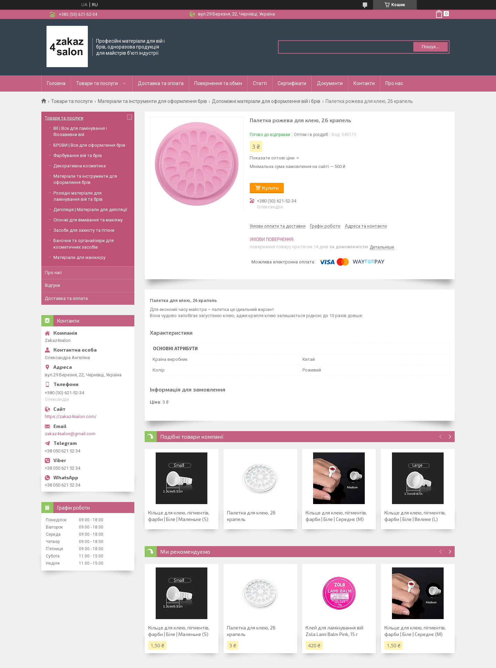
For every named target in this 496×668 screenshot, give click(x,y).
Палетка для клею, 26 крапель (251, 516)
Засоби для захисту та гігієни (83, 230)
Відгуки (52, 285)
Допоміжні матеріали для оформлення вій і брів (266, 101)
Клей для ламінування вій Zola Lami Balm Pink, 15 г (334, 631)
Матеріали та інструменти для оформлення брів (152, 101)
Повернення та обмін (218, 83)
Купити (270, 188)
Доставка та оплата (161, 83)
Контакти (364, 83)
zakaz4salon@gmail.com (70, 433)
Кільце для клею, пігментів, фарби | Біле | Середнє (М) (336, 516)
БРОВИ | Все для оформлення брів (89, 145)
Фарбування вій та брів (77, 155)
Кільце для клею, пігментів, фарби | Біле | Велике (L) (415, 516)
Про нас (394, 83)
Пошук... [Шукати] (430, 46)
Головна (56, 83)
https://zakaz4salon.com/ (70, 416)
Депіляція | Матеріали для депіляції (90, 209)
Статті (260, 83)
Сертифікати (292, 83)
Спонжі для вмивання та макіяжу (88, 219)
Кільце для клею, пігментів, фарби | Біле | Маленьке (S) (178, 516)
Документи (330, 83)
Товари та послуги (97, 83)
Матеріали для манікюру (79, 257)
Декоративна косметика (79, 165)
